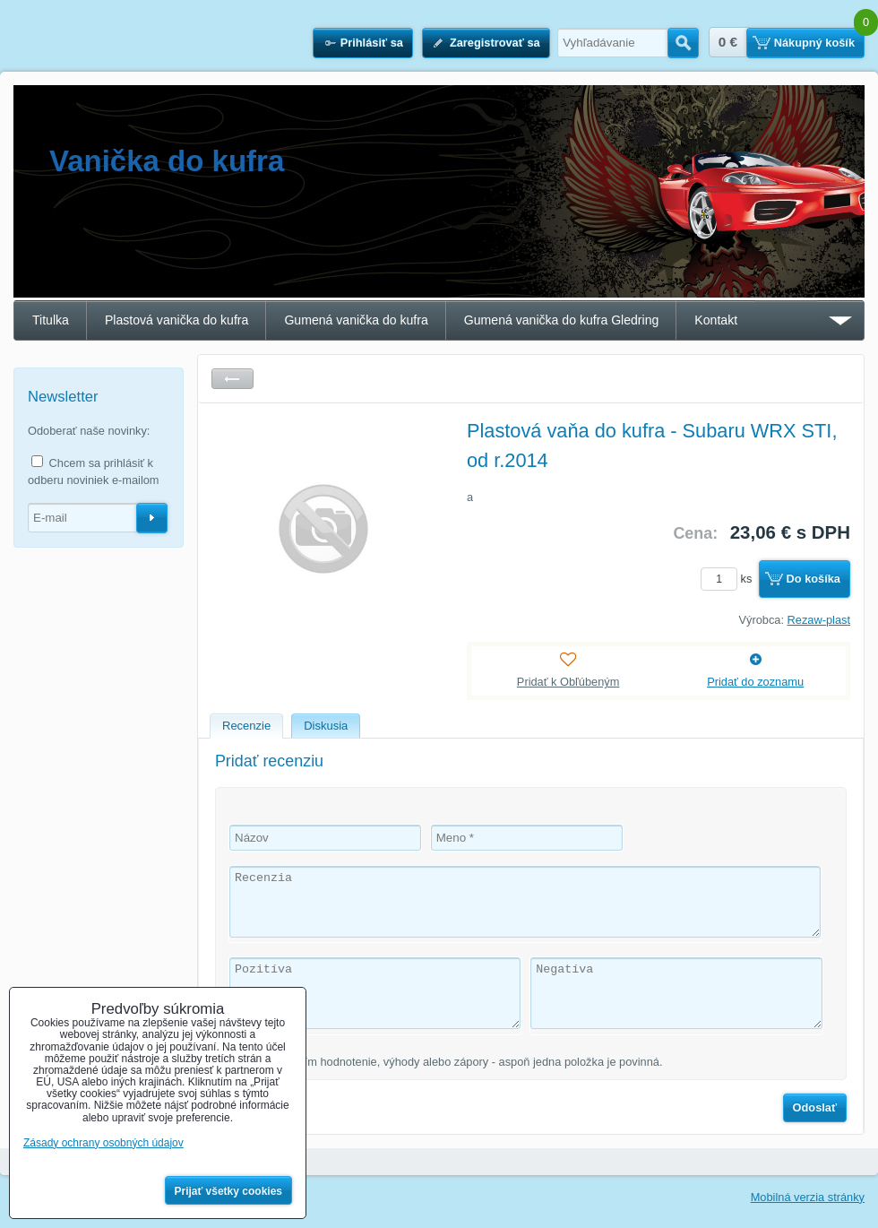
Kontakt (715, 320)
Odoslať (815, 1107)
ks (729, 578)
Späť (232, 378)
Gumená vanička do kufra (355, 320)
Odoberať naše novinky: (89, 430)
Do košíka (813, 578)
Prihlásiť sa (371, 42)
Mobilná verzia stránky (808, 1197)
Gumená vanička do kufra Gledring (561, 320)
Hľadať (683, 43)
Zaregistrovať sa (495, 42)
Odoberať (152, 518)
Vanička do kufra (166, 160)
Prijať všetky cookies (229, 1191)
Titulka (50, 320)
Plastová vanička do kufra (176, 320)
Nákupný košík (814, 42)
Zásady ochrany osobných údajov (103, 1143)
